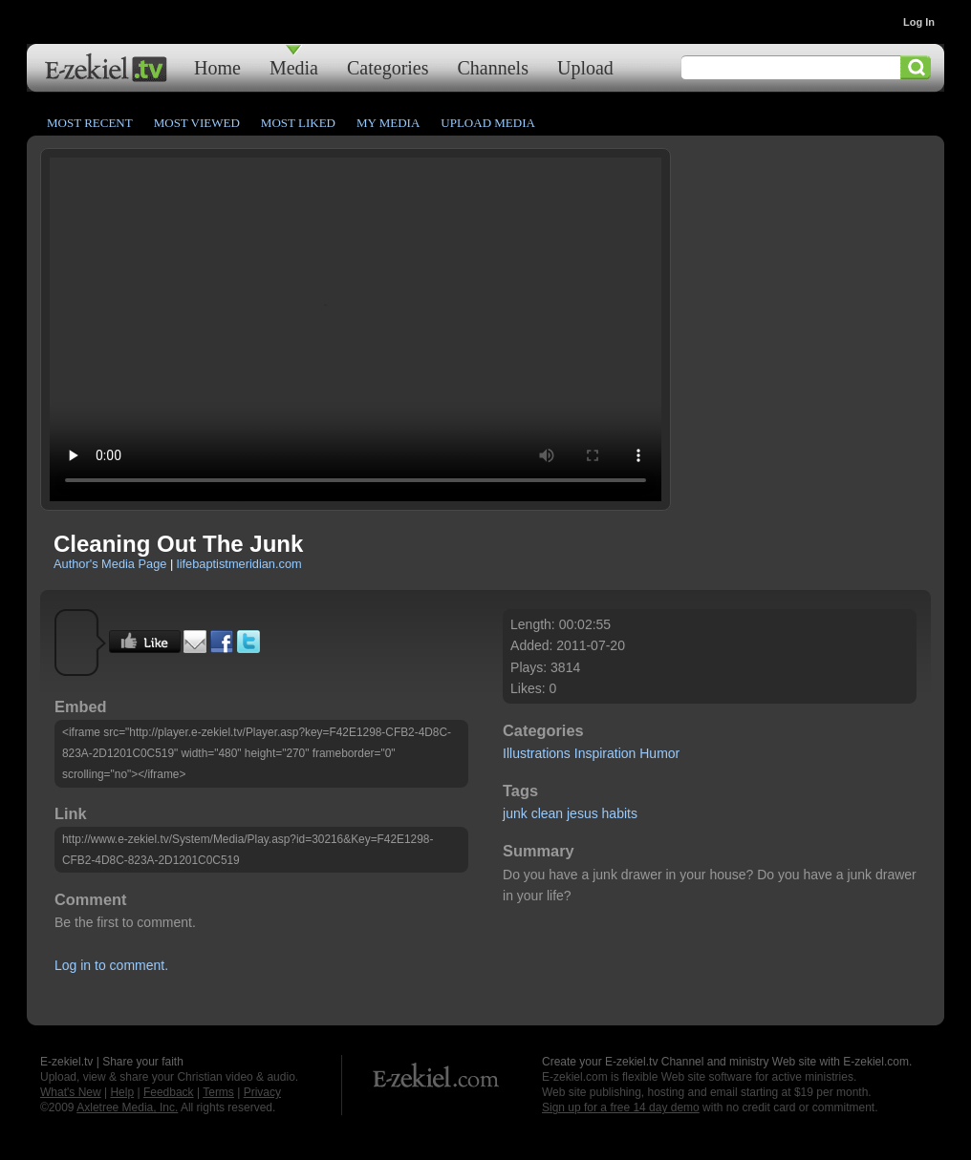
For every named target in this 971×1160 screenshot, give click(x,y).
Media (294, 67)
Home (217, 67)
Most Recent (90, 123)
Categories (388, 67)
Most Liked (298, 123)
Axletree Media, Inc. (127, 1107)
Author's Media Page (110, 564)
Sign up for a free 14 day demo (621, 1107)
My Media (388, 123)
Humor (659, 753)
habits (619, 813)
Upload (585, 67)
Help (122, 1092)
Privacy (262, 1092)
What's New (70, 1092)
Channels (493, 67)
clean (547, 813)
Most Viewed (197, 123)
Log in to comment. (111, 965)
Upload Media (488, 123)
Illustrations (537, 753)
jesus (582, 813)
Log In (919, 22)
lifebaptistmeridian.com (239, 564)
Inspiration (605, 753)
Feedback (168, 1092)
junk (515, 813)
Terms (218, 1092)
